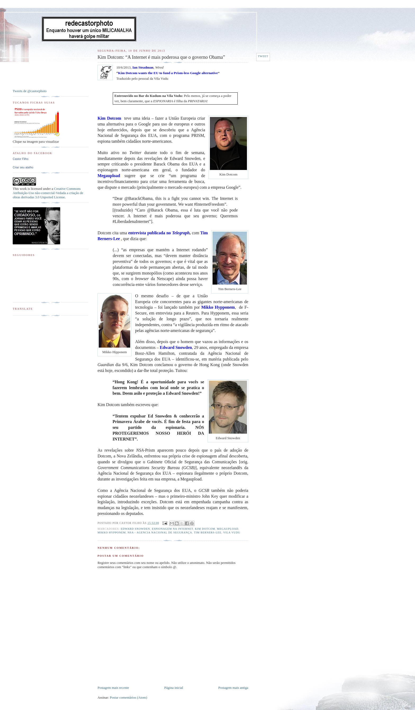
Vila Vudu (231, 532)
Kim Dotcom (205, 528)
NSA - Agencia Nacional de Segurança (160, 532)
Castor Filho (20, 158)
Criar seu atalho (23, 167)
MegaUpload (227, 528)
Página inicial (173, 688)
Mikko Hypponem (111, 532)
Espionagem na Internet (172, 528)
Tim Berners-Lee (208, 532)
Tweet (263, 56)
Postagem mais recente (113, 688)
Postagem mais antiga (233, 688)
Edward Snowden (135, 528)
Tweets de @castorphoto (30, 91)
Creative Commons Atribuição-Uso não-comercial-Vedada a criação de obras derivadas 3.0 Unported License (48, 193)
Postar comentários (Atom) (128, 697)
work (23, 189)
